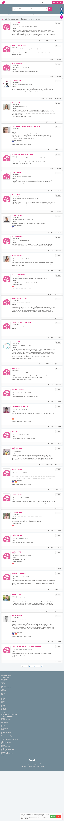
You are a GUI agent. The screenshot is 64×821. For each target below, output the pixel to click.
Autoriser (53, 816)
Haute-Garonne (4, 772)
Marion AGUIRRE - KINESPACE (24, 327)
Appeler (41, 42)
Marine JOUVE (19, 567)
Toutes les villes (5, 728)
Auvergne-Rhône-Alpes (6, 792)
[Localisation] (39, 9)
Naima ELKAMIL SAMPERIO (23, 413)
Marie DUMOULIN (20, 458)
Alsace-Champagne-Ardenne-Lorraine (9, 789)
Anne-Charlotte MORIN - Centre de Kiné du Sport (30, 661)
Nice (2, 752)
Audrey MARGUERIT (21, 280)
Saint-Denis (3, 758)
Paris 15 (3, 754)
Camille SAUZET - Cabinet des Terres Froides (29, 129)
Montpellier (3, 750)
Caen (2, 739)
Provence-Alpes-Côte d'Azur (7, 804)
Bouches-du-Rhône (5, 770)
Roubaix (3, 757)
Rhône (2, 784)
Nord (2, 779)
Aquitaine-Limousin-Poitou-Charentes (9, 791)
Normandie (3, 801)
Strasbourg (3, 761)
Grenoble (3, 743)
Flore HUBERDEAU (20, 240)
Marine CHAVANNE (21, 260)
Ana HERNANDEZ (20, 630)
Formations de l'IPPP (57, 2)
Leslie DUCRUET (20, 23)
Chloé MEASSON (20, 197)
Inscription (48, 2)
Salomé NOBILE (20, 83)
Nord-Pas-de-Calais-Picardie (7, 799)
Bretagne (3, 795)
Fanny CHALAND (20, 507)
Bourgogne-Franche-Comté (7, 794)
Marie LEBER (19, 347)
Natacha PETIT (19, 375)
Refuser (59, 816)
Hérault (3, 775)
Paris (2, 781)
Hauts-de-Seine (4, 774)
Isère (2, 777)
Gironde (3, 771)
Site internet (58, 42)
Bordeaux (3, 736)
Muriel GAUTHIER (20, 526)
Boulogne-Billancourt (6, 738)
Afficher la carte (32, 701)
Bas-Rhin (3, 768)
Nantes (3, 751)
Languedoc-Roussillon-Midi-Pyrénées (9, 798)
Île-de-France (4, 805)
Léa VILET (18, 440)
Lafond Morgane (20, 175)
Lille (2, 745)
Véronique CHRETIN (21, 396)
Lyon (2, 747)
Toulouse (3, 762)
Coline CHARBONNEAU (22, 588)
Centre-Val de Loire (5, 796)
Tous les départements (7, 767)
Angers (3, 732)
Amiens (3, 731)
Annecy (3, 733)
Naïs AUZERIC (19, 609)
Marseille (3, 748)
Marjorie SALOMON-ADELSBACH (25, 156)
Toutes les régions (6, 788)
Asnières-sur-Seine (5, 735)
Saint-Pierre (3, 759)
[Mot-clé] (21, 9)
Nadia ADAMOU (20, 549)
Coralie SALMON (20, 105)
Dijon (2, 742)
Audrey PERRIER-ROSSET (23, 47)
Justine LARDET (20, 480)
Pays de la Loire (4, 802)
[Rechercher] (50, 9)
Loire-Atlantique (4, 778)
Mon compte (41, 2)
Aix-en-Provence (4, 729)
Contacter (49, 42)
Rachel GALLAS (20, 219)
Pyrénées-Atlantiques (6, 782)
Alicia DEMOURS (20, 65)
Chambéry (3, 740)
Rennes (3, 755)
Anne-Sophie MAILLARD (22, 304)
